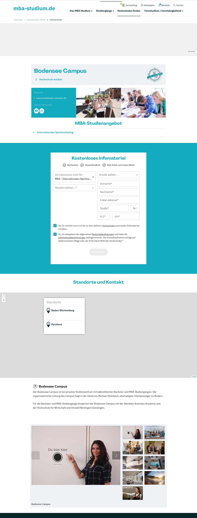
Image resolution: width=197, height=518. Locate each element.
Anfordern (98, 252)
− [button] (4, 300)
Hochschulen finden (128, 10)
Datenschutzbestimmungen (72, 237)
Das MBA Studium (80, 10)
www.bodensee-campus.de (51, 98)
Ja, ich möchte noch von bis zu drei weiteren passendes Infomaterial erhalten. (98, 227)
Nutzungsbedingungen (103, 234)
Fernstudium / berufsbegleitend (162, 10)
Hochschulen (108, 225)
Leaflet (194, 377)
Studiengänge (104, 10)
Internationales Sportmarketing (55, 132)
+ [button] (4, 296)
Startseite (18, 19)
